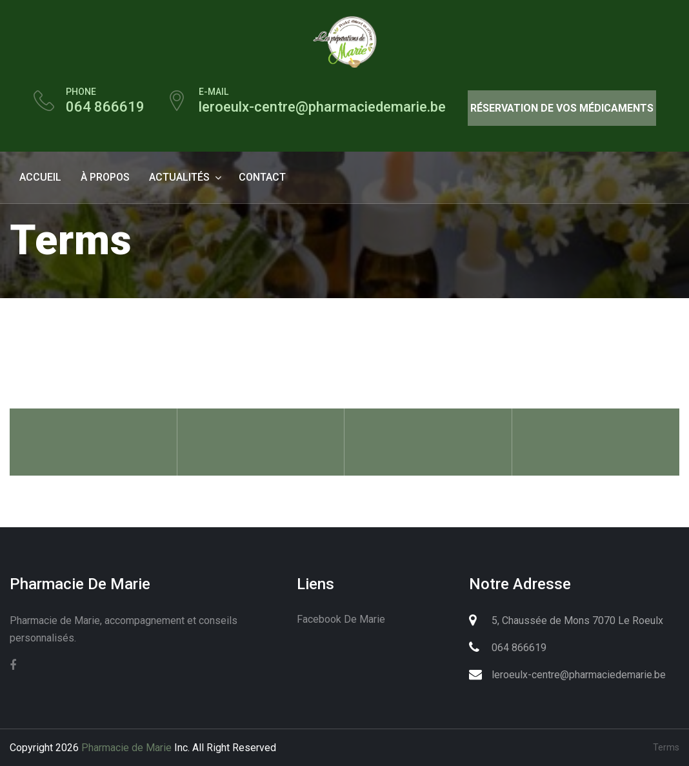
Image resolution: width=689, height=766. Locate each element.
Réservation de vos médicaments (562, 108)
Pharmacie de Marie (126, 747)
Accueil (40, 177)
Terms (666, 747)
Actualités (179, 177)
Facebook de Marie (341, 619)
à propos (105, 177)
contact (262, 177)
